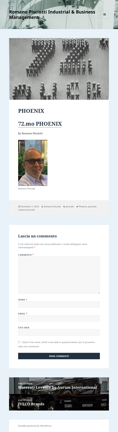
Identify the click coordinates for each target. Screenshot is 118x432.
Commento (26, 254)
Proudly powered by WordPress (34, 425)
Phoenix (83, 206)
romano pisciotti (26, 209)
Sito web (23, 327)
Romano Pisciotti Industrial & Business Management (52, 14)
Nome (22, 299)
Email (22, 313)
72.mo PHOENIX (40, 123)
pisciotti (70, 206)
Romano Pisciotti (52, 206)
